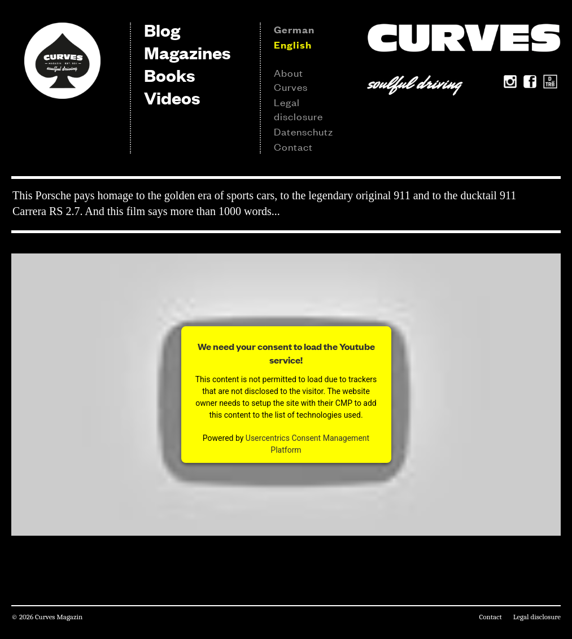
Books (169, 75)
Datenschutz (303, 131)
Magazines (187, 52)
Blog (162, 30)
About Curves (291, 79)
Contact (293, 146)
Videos (172, 97)
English (293, 44)
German (294, 29)
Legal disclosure (298, 108)
